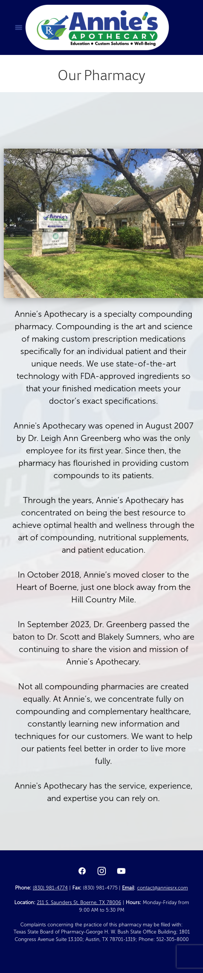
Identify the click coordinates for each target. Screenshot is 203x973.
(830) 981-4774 (50, 888)
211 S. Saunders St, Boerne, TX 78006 (79, 902)
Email (128, 888)
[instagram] (102, 871)
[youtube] (121, 871)
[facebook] (82, 871)
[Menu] (18, 27)
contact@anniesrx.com (162, 888)
